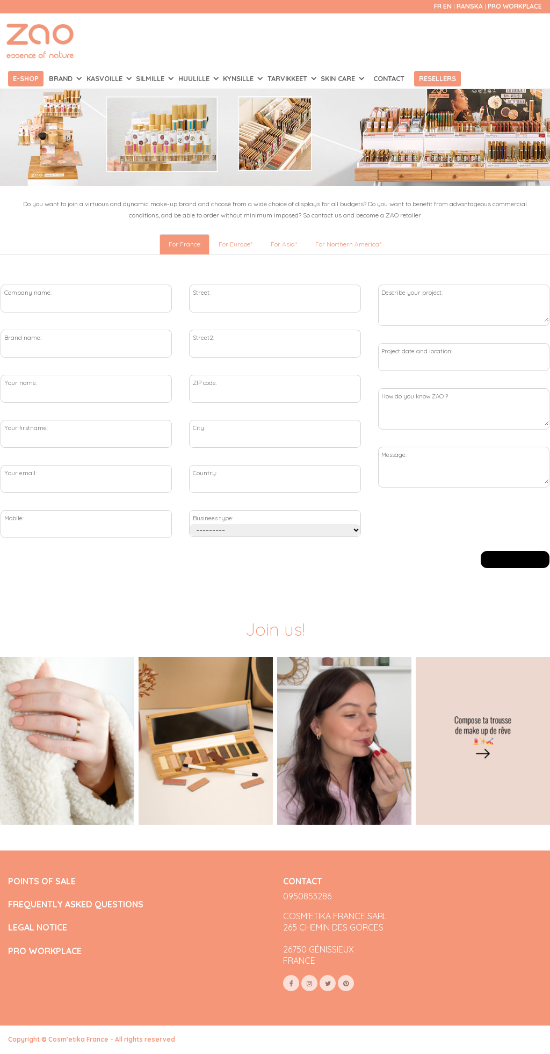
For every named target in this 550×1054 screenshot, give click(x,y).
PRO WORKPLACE (45, 951)
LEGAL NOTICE (37, 927)
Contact (388, 78)
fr (438, 6)
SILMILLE (151, 78)
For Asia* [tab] (284, 244)
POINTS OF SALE (42, 881)
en (447, 6)
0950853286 (307, 896)
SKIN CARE (339, 78)
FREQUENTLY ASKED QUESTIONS (75, 904)
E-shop (26, 78)
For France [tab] (184, 244)
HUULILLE (195, 78)
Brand (62, 78)
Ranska (470, 6)
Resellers (437, 78)
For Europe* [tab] (235, 244)
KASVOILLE (105, 78)
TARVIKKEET (288, 78)
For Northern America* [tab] (348, 244)
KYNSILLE (239, 78)
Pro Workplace (515, 6)
